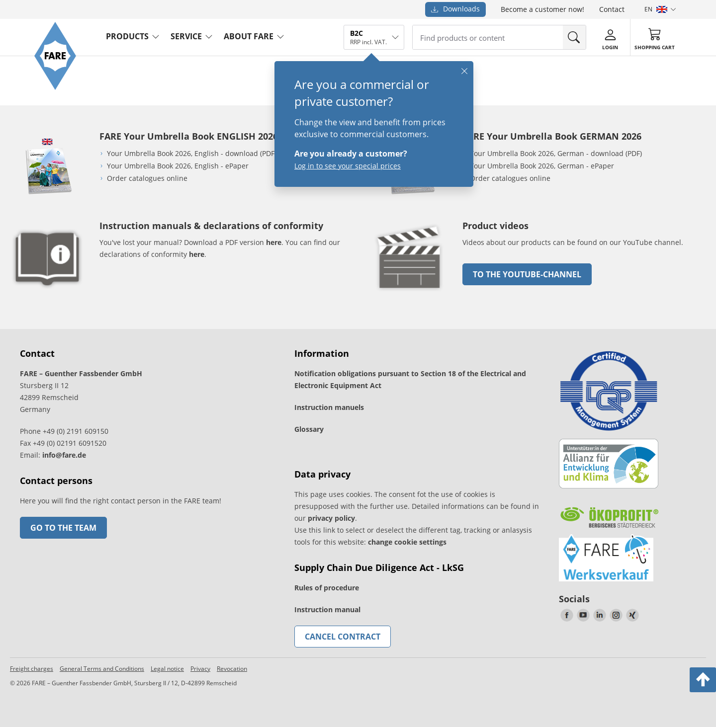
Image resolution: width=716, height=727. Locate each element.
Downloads (455, 8)
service (186, 36)
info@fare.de (64, 455)
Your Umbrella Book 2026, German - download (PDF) (556, 153)
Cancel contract (342, 636)
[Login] (610, 37)
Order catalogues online (147, 178)
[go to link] (410, 293)
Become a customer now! (542, 9)
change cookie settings (407, 542)
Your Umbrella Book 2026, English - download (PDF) (191, 153)
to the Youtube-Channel (527, 274)
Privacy (200, 668)
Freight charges (31, 668)
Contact (612, 9)
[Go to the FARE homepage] (55, 87)
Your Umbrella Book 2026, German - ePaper (542, 165)
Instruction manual (327, 609)
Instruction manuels (329, 407)
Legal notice (167, 668)
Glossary (309, 429)
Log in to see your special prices (347, 165)
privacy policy (331, 518)
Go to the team (63, 527)
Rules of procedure (326, 587)
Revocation (232, 668)
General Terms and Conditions (102, 668)
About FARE (248, 36)
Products (127, 36)
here (273, 242)
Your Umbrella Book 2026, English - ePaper (178, 165)
